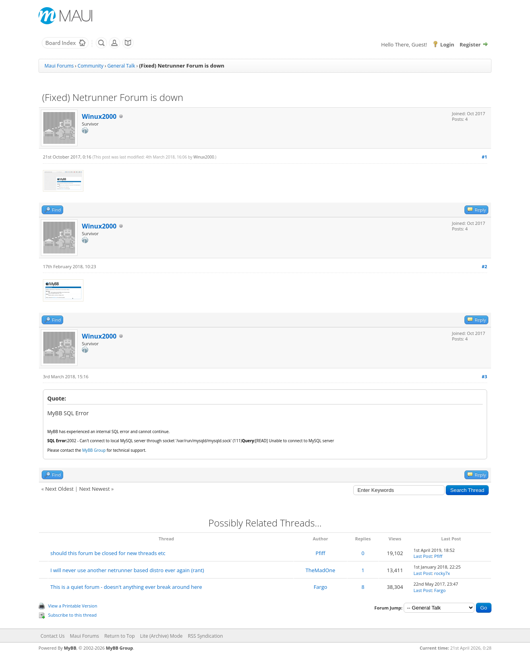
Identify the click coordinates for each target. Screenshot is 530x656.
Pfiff (320, 553)
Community (90, 65)
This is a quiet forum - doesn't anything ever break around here (126, 586)
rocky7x (442, 573)
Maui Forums (59, 65)
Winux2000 (99, 116)
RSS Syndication (205, 636)
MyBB (70, 648)
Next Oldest (59, 488)
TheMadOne (320, 570)
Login (447, 44)
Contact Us (53, 636)
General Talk (121, 65)
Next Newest (94, 488)
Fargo (320, 586)
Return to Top (119, 636)
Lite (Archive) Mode (161, 636)
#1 (484, 157)
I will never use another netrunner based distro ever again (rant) (127, 570)
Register (470, 44)
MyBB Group (119, 648)
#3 (484, 376)
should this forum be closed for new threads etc (107, 553)
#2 (484, 266)
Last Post (423, 556)
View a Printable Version (72, 606)
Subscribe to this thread (72, 615)
